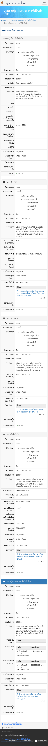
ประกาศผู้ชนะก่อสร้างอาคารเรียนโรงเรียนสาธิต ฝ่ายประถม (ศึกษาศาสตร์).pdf (29, 697)
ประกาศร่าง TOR (7, 728)
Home (4, 20)
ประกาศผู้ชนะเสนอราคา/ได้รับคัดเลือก (23, 20)
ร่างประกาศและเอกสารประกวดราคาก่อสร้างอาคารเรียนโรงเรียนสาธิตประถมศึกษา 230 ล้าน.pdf (30, 293)
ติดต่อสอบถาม (41, 741)
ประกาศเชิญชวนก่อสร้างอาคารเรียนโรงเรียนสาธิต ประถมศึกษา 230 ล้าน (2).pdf (30, 557)
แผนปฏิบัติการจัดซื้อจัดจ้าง (12, 724)
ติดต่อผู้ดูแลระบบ (26, 741)
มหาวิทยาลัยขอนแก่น (20, 735)
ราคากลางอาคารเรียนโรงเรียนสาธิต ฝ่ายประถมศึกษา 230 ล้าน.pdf (30, 411)
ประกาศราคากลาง (8, 731)
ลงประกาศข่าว (11, 741)
